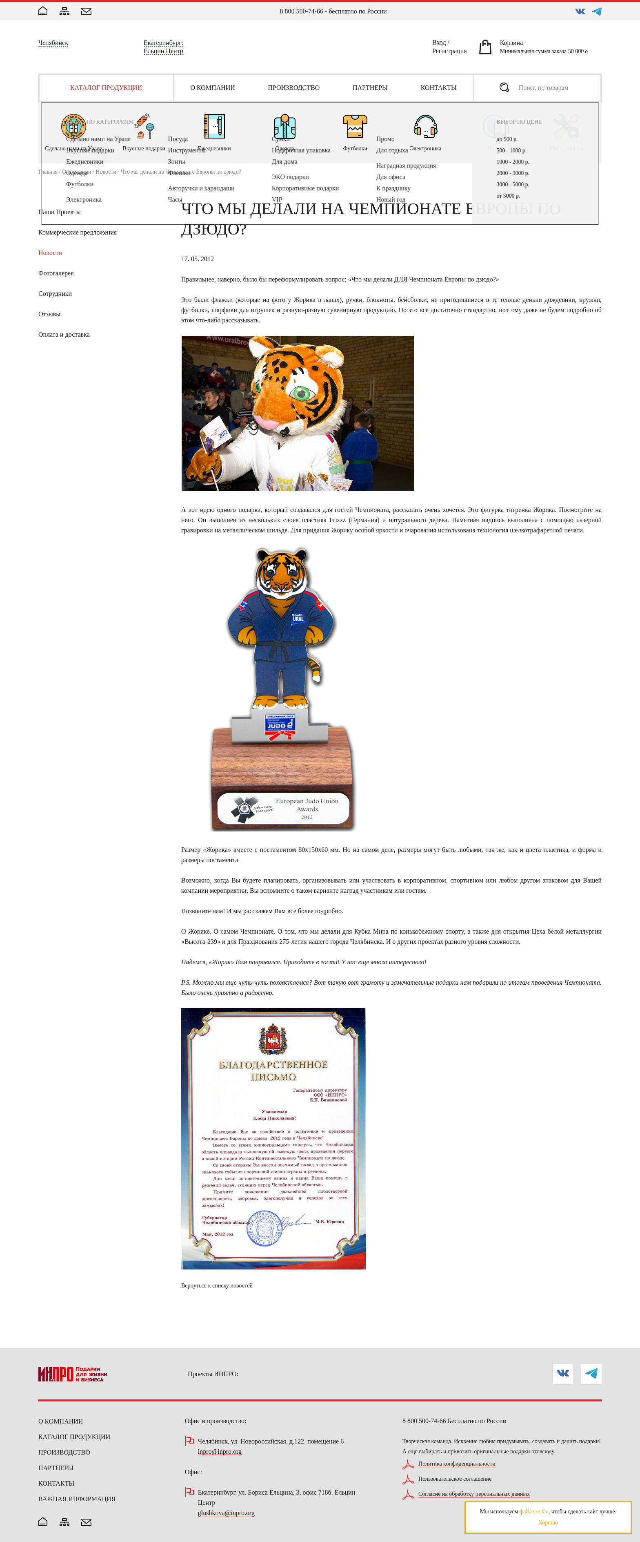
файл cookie (534, 1511)
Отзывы (49, 314)
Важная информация (77, 1498)
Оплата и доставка (64, 334)
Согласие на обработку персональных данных (474, 1494)
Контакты (56, 1483)
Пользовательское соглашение (455, 1479)
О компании (76, 172)
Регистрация (449, 52)
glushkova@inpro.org (226, 1513)
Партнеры (55, 1467)
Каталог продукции (74, 1436)
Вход (439, 44)
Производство (64, 1452)
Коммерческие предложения (77, 232)
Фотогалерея (56, 273)
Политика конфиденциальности (457, 1464)
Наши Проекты (59, 211)
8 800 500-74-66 (301, 11)
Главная (48, 172)
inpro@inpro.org (220, 1452)
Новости (106, 172)
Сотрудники (55, 293)
